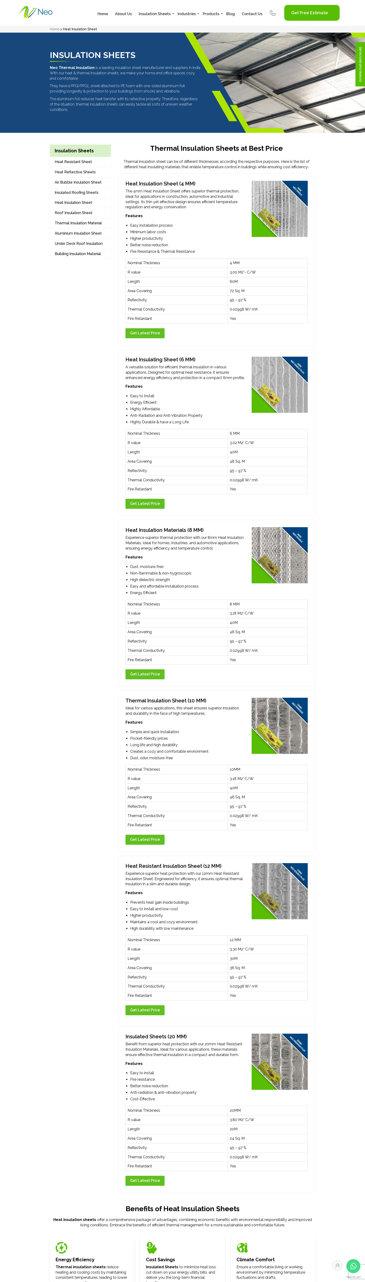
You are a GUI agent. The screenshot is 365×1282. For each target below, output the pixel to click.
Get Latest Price (145, 333)
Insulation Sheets (155, 14)
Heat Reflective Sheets (75, 172)
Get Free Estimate (309, 12)
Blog (230, 14)
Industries (187, 14)
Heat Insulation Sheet (73, 202)
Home (103, 14)
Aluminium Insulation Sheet (78, 233)
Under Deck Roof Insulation (79, 243)
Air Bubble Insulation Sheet (78, 182)
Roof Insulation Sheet (73, 213)
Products (211, 14)
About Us (123, 14)
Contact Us (252, 14)
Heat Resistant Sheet (73, 162)
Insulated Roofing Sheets (76, 192)
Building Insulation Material (78, 254)
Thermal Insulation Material (78, 223)
